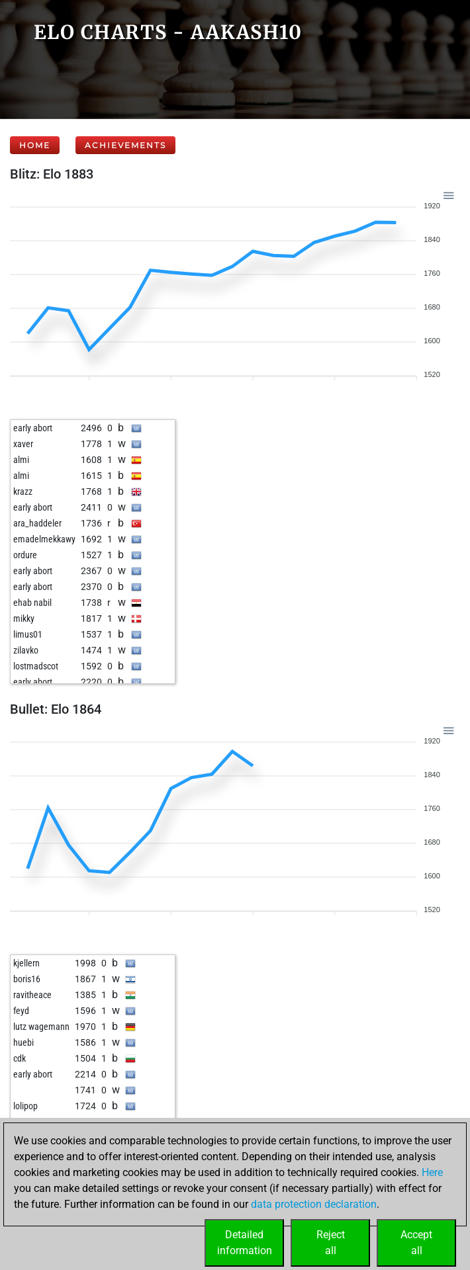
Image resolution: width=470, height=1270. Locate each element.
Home (34, 145)
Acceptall (416, 1242)
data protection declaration (314, 1204)
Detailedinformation (244, 1242)
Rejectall (330, 1242)
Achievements (125, 145)
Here (432, 1172)
